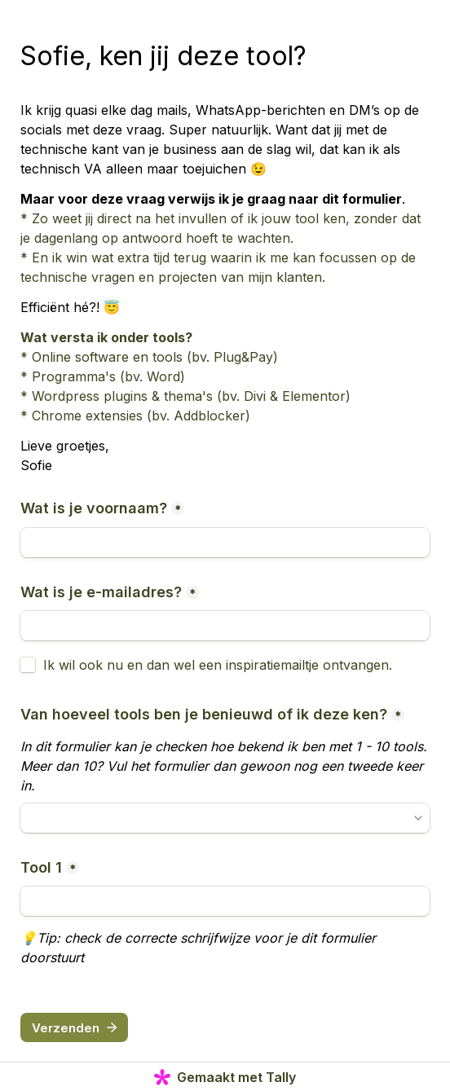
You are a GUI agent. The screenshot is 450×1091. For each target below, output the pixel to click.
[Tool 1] (225, 901)
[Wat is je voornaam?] (225, 542)
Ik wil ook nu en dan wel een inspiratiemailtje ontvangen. (217, 665)
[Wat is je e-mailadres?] (225, 625)
